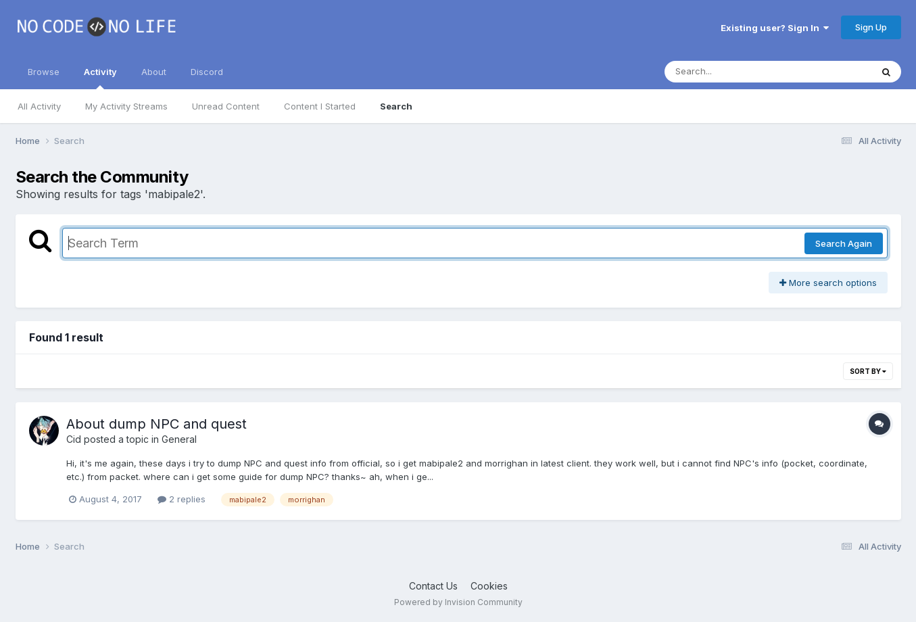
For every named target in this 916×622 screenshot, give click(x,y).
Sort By (868, 371)
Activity (100, 77)
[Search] (731, 71)
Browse (43, 71)
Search (396, 106)
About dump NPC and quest (156, 424)
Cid (73, 439)
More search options (828, 282)
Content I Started (320, 106)
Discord (207, 71)
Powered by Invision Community (458, 602)
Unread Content (226, 106)
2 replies (182, 499)
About (153, 71)
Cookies (489, 586)
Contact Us (433, 586)
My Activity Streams (126, 106)
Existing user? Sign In (775, 27)
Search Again (843, 243)
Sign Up (871, 27)
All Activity (39, 106)
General (179, 439)
